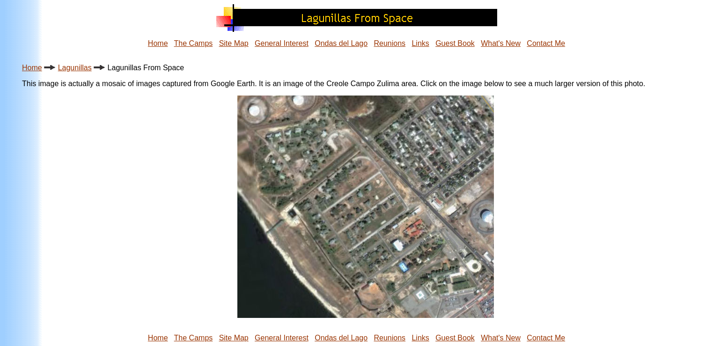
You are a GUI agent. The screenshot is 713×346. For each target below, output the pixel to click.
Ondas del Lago (341, 43)
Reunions (390, 43)
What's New (501, 43)
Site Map (234, 43)
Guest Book (455, 43)
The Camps (193, 43)
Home (158, 43)
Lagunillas (75, 68)
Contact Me (546, 43)
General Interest (282, 43)
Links (420, 43)
